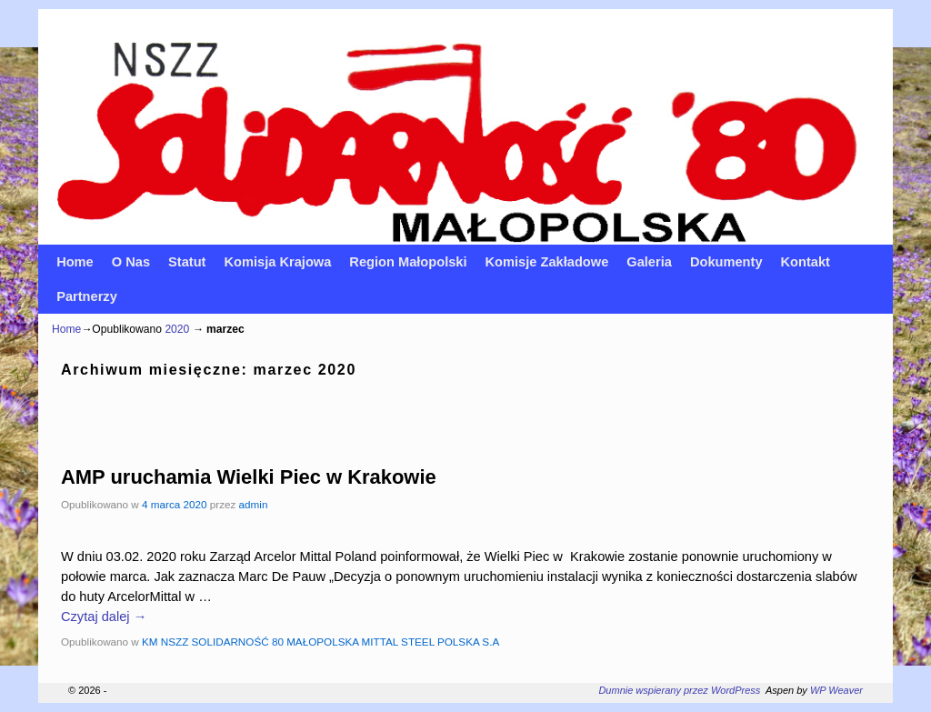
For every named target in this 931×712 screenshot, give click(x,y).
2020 (177, 329)
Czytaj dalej (103, 616)
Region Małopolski (407, 262)
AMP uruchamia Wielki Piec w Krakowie (248, 477)
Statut (186, 262)
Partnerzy (86, 296)
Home (75, 262)
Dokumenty (726, 262)
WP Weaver (836, 690)
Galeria (649, 262)
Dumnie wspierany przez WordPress (679, 690)
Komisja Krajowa (277, 262)
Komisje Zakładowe (547, 262)
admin (253, 504)
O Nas (131, 262)
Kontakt (805, 262)
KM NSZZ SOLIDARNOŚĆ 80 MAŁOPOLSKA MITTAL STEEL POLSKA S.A (320, 641)
